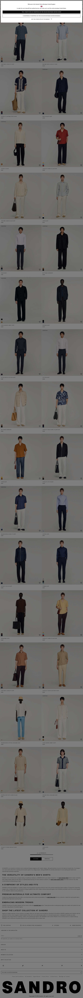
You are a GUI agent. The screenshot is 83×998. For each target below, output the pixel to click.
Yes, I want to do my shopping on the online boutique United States (41, 12)
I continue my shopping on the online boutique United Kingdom (41, 15)
